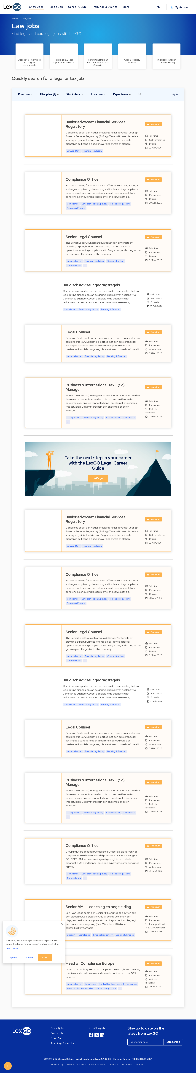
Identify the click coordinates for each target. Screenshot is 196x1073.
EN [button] (158, 7)
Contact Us (126, 1064)
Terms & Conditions (76, 1064)
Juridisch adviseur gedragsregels (91, 285)
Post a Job (56, 7)
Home (15, 18)
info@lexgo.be (97, 1028)
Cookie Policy (56, 1064)
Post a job (57, 1033)
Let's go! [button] (98, 478)
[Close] (62, 923)
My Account (180, 7)
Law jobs (26, 18)
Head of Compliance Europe (90, 963)
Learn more (12, 948)
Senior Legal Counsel (84, 236)
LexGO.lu (139, 1064)
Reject (29, 957)
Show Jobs (36, 7)
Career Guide (77, 7)
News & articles (60, 1038)
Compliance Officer (83, 179)
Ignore (13, 957)
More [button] (126, 7)
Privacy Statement (98, 1064)
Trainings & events (62, 1043)
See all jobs (57, 1028)
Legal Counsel (78, 332)
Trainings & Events (105, 7)
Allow (45, 957)
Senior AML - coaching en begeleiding (98, 906)
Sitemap (114, 1064)
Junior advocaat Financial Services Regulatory (95, 124)
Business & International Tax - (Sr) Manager (95, 387)
